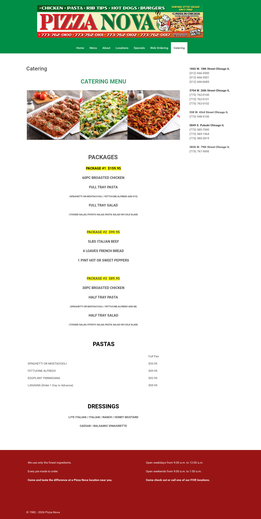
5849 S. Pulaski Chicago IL (206, 125)
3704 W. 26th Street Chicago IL (209, 90)
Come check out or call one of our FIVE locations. (178, 480)
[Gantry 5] (120, 21)
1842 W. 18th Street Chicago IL (209, 68)
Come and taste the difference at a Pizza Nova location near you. (70, 480)
